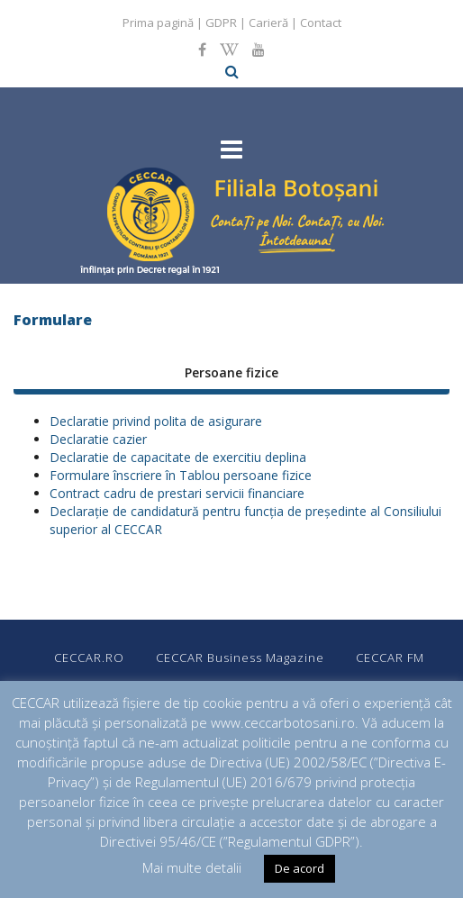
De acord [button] (299, 868)
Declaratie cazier (98, 439)
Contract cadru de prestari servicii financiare (177, 493)
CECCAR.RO (89, 657)
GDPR (221, 22)
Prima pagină (158, 22)
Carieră (268, 22)
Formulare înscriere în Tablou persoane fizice (181, 475)
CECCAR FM (390, 657)
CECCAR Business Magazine (240, 657)
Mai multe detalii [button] (191, 867)
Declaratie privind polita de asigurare (156, 421)
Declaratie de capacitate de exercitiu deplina (178, 457)
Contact (320, 22)
